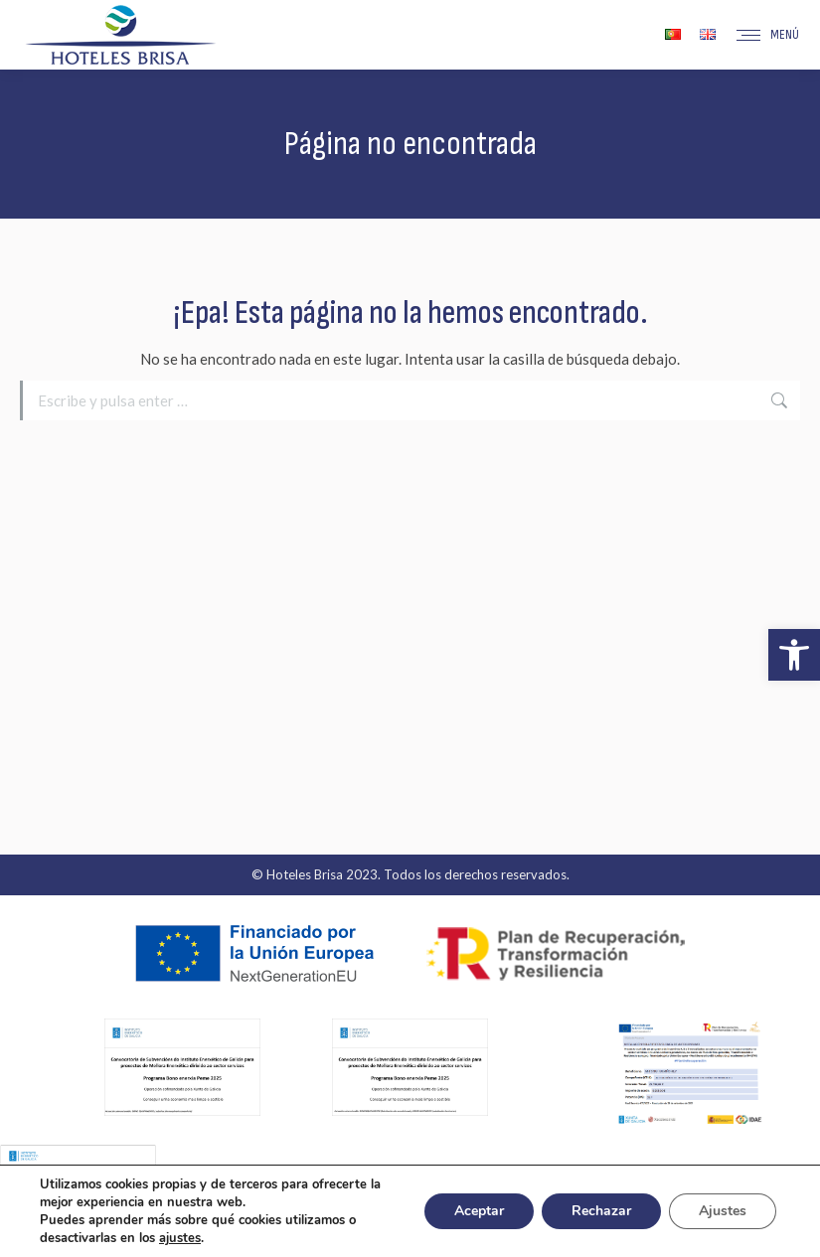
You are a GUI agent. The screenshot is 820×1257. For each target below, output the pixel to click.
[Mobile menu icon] (768, 35)
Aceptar (479, 1210)
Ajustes (722, 1210)
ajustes (180, 1238)
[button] (794, 655)
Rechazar (601, 1210)
